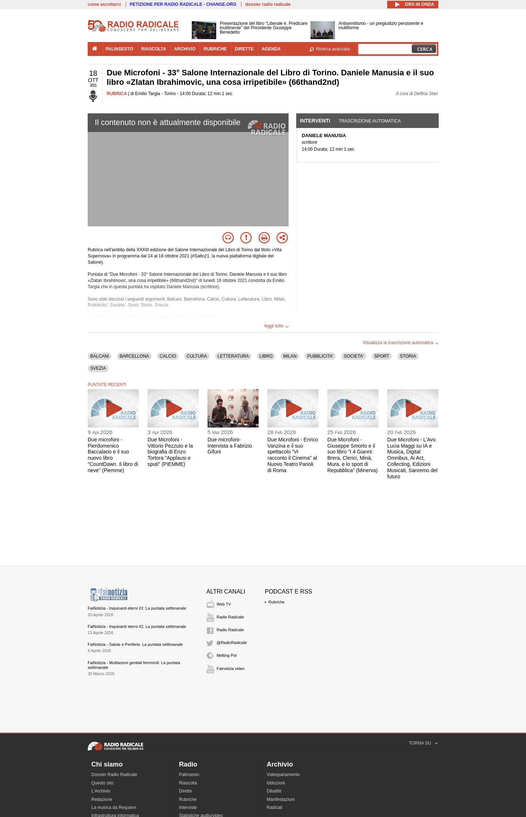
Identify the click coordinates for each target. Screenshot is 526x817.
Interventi (315, 121)
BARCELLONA (134, 356)
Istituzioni (276, 783)
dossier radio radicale (267, 4)
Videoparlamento (283, 774)
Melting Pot (227, 655)
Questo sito (102, 783)
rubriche (214, 49)
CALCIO (168, 356)
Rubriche (276, 602)
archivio (185, 49)
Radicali (274, 807)
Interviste (188, 807)
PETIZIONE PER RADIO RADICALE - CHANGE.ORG (183, 4)
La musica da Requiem (113, 807)
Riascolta (188, 783)
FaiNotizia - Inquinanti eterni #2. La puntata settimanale (137, 608)
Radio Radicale (230, 617)
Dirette (185, 791)
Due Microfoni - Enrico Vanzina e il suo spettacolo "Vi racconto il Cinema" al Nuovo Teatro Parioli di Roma (292, 455)
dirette (244, 49)
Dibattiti (274, 791)
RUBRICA (117, 93)
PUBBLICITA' (320, 356)
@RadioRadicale (232, 642)
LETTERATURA (233, 356)
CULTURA (197, 356)
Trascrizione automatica (370, 121)
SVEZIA (98, 368)
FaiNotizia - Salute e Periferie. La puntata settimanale (135, 644)
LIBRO (265, 356)
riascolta (153, 49)
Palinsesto (189, 774)
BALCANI (99, 356)
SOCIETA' (353, 356)
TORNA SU (420, 743)
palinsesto (119, 49)
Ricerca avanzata (333, 49)
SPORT (381, 356)
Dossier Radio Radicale (114, 774)
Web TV (224, 604)
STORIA (408, 356)
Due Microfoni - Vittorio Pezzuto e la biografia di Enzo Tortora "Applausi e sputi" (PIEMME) (170, 452)
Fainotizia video (230, 668)
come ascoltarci (104, 4)
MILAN (290, 356)
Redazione (101, 799)
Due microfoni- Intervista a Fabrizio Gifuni (229, 446)
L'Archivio (100, 791)
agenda (271, 49)
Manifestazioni (281, 799)
